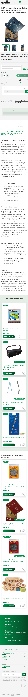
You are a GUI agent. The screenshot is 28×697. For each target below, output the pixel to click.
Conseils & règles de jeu (10, 650)
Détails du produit (6, 59)
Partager (6, 101)
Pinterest (11, 101)
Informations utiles (8, 653)
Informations (6, 656)
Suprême (5, 659)
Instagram (24, 685)
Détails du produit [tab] (8, 126)
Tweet (8, 101)
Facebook (21, 685)
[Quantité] (5, 75)
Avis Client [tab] (22, 126)
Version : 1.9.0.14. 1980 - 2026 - (10, 693)
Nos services (6, 663)
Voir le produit (9, 336)
